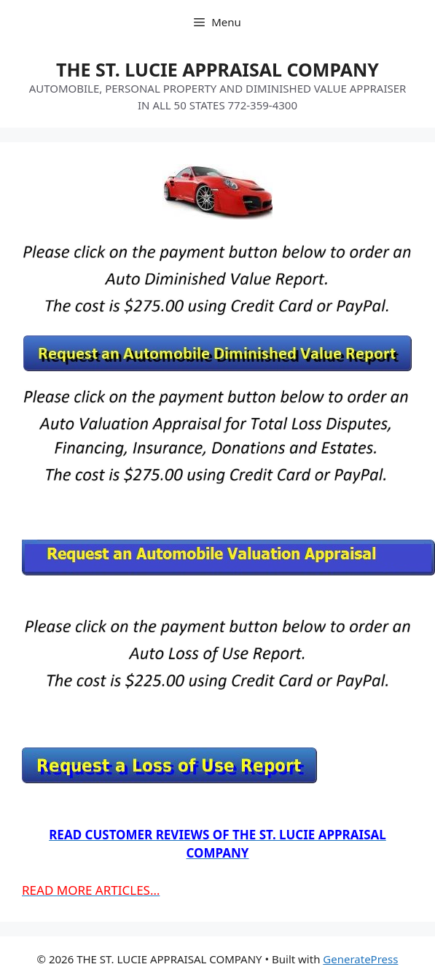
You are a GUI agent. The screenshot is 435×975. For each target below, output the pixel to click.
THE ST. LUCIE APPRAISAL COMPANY (217, 69)
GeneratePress (360, 959)
